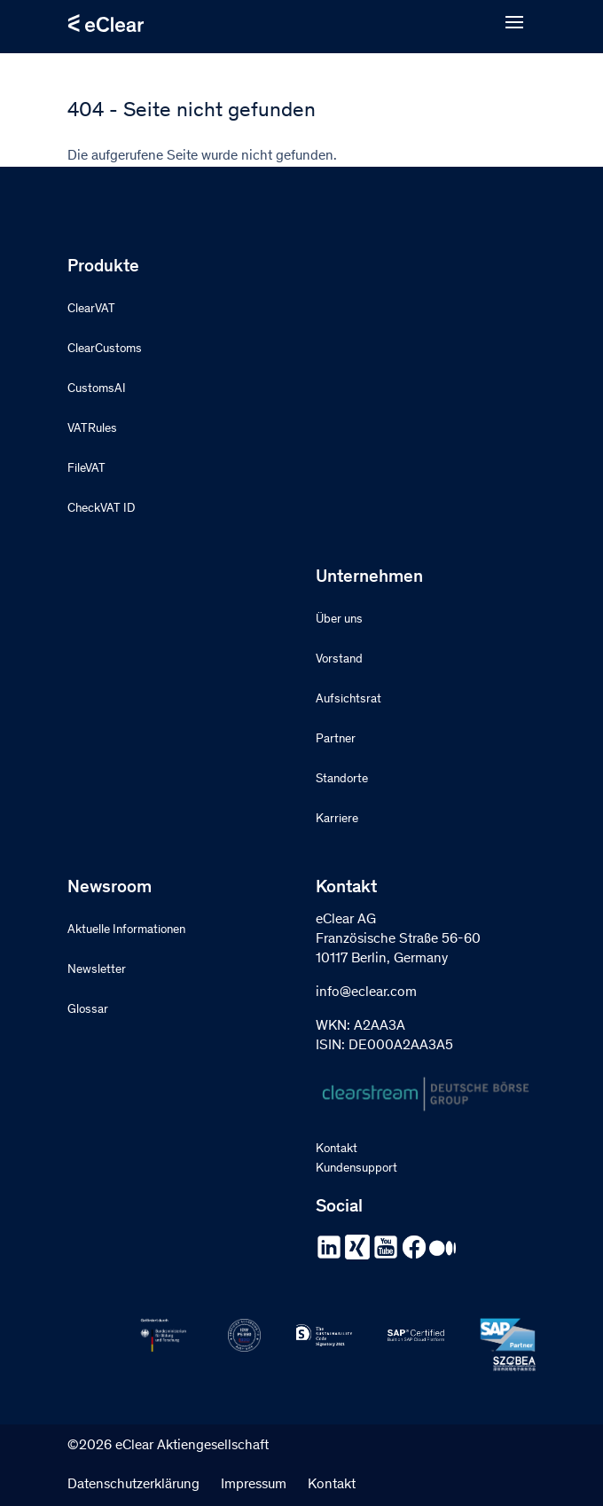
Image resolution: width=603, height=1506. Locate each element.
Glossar (87, 1010)
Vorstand (339, 660)
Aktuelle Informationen (126, 930)
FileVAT (86, 469)
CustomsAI (96, 389)
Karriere (337, 819)
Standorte (342, 779)
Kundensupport (356, 1169)
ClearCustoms (104, 349)
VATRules (92, 429)
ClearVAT (91, 309)
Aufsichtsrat (348, 700)
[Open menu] (514, 23)
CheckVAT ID (101, 509)
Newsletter (96, 970)
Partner (336, 739)
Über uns (339, 620)
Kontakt (336, 1149)
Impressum (253, 1485)
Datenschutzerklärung (133, 1485)
